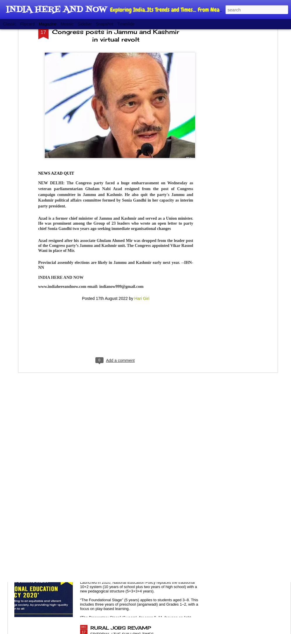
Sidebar (85, 24)
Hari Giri (141, 247)
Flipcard (27, 24)
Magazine (48, 24)
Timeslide (126, 24)
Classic (9, 24)
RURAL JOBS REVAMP (120, 628)
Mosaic (67, 24)
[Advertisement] (115, 285)
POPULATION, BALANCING (125, 495)
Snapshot (104, 24)
